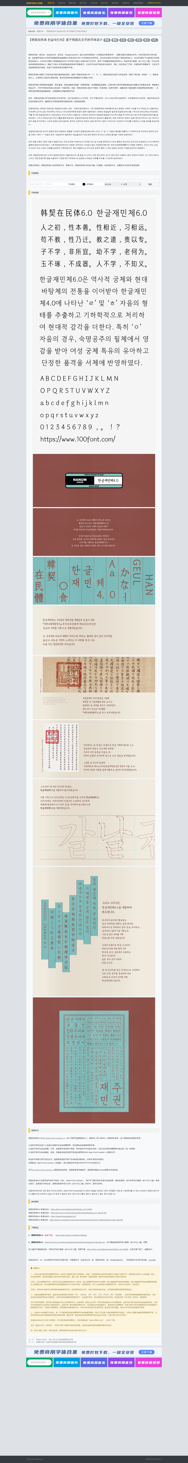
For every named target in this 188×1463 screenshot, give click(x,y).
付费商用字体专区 (154, 3)
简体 (107, 40)
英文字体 (83, 3)
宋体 (139, 40)
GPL (95, 1381)
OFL (154, 40)
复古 (146, 40)
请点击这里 (53, 1417)
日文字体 (93, 3)
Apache (83, 1381)
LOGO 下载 (110, 1407)
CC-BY (106, 1381)
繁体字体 (72, 3)
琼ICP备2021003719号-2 (154, 1459)
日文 (123, 40)
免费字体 (51, 3)
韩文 (131, 40)
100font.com (39, 1459)
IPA (112, 1381)
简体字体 (61, 3)
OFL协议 (128, 1384)
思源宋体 (125, 3)
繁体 (115, 40)
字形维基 (118, 1381)
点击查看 (152, 1347)
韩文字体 (104, 3)
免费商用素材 (138, 3)
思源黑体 (115, 3)
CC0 (100, 1381)
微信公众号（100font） (44, 1412)
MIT (89, 1381)
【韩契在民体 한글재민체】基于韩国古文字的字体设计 (66, 31)
